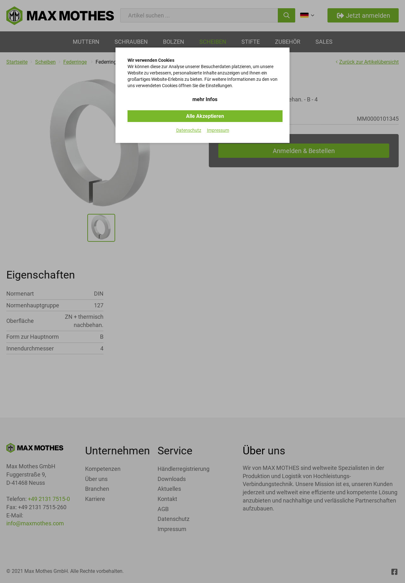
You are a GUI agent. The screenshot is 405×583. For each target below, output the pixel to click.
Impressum (218, 130)
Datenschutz (188, 130)
